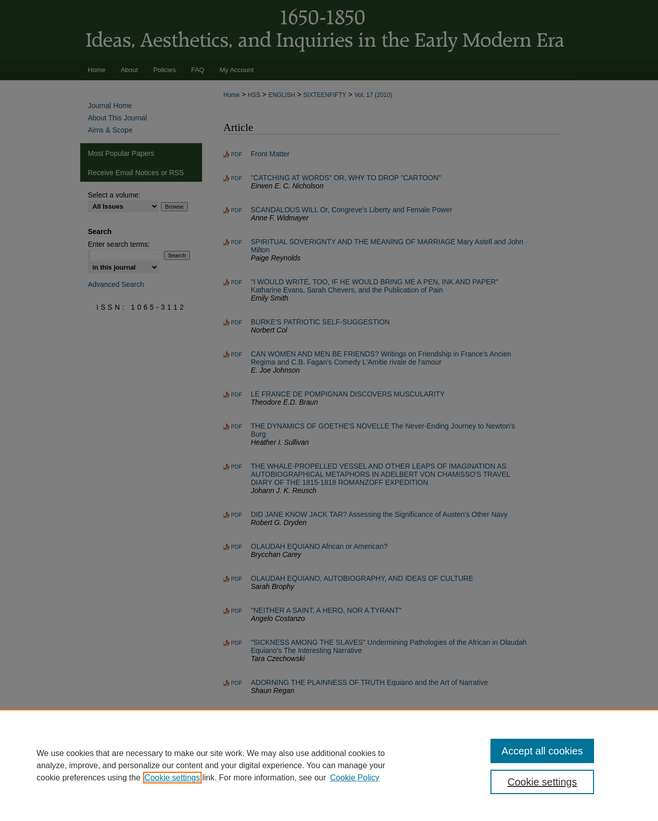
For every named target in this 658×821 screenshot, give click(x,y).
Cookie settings (172, 777)
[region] (329, 765)
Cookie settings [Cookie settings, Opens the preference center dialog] (542, 781)
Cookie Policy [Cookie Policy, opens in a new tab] (354, 777)
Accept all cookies (542, 751)
